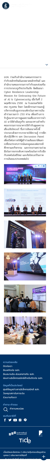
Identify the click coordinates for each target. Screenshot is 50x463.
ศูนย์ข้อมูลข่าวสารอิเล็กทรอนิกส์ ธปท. (21, 389)
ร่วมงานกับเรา (10, 397)
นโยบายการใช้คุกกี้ (19, 455)
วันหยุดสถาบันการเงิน (14, 393)
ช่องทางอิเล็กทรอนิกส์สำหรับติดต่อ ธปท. (23, 378)
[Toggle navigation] (45, 6)
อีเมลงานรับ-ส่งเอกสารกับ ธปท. (18, 374)
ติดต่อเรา (7, 366)
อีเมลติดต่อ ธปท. (11, 370)
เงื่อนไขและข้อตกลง (11, 452)
